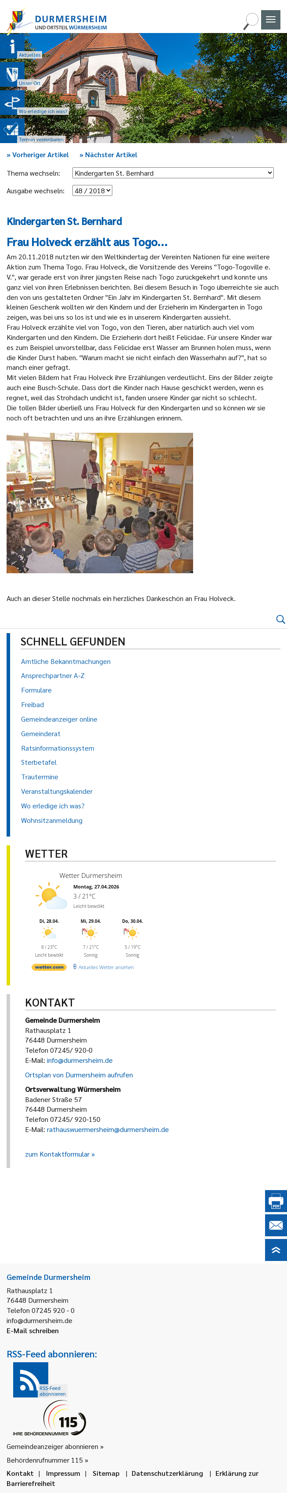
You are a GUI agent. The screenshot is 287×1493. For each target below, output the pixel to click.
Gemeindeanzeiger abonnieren (52, 1446)
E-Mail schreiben (33, 1330)
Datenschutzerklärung (167, 1473)
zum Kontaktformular (57, 1153)
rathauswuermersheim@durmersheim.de (108, 1129)
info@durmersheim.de (80, 1060)
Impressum (63, 1473)
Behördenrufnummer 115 (45, 1459)
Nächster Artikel (108, 154)
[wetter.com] (49, 969)
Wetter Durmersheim (91, 875)
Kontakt (20, 1473)
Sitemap (106, 1473)
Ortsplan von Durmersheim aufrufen (79, 1074)
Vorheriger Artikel (38, 154)
